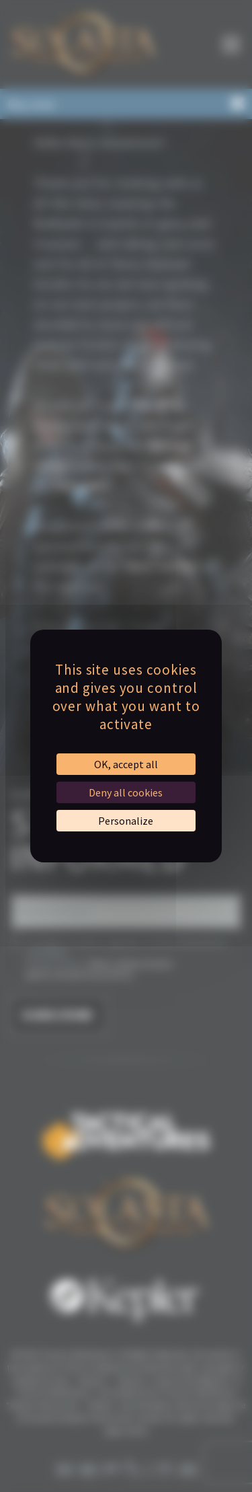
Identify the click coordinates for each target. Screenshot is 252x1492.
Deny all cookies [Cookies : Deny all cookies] (126, 792)
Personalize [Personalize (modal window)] (125, 820)
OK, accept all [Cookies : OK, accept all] (126, 764)
